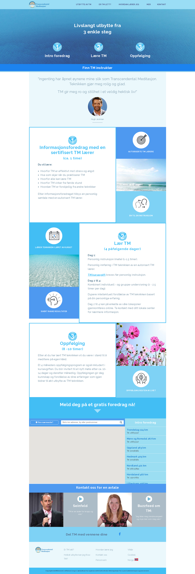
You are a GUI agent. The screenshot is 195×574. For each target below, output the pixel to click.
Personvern (101, 560)
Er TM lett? (69, 549)
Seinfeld (80, 506)
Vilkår (130, 549)
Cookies (132, 555)
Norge (131, 560)
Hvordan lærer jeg (104, 549)
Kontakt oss (101, 555)
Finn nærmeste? (44, 422)
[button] (79, 455)
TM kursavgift (96, 274)
